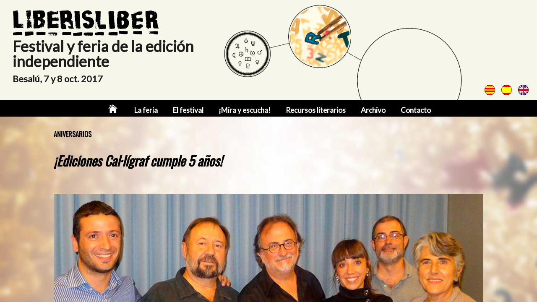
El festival (188, 110)
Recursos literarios (316, 110)
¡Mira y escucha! (245, 110)
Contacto (416, 110)
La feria (146, 110)
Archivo (373, 110)
